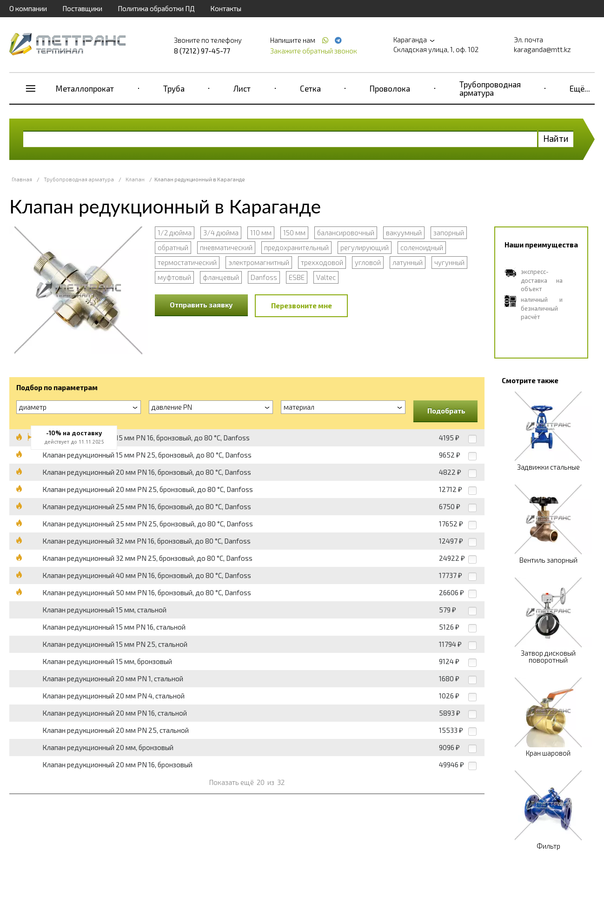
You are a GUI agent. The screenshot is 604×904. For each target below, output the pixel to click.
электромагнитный (258, 262)
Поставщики (82, 8)
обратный (173, 247)
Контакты (225, 8)
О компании (28, 8)
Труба (174, 88)
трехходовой (322, 262)
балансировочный (345, 232)
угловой (368, 262)
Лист (242, 88)
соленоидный (421, 247)
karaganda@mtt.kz (542, 49)
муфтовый (174, 277)
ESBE (297, 277)
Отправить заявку (201, 304)
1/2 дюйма (175, 232)
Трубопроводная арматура (490, 88)
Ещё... (580, 88)
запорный (448, 232)
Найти (556, 138)
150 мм (294, 232)
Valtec (326, 277)
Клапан (135, 179)
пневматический (226, 247)
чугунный (449, 262)
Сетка (310, 88)
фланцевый (221, 277)
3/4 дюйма (221, 232)
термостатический (187, 262)
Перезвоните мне (301, 305)
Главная (22, 179)
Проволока (390, 88)
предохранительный (296, 247)
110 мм (261, 232)
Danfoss (264, 277)
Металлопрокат (85, 88)
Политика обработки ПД (156, 8)
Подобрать (446, 410)
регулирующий (364, 247)
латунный (407, 262)
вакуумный (404, 232)
